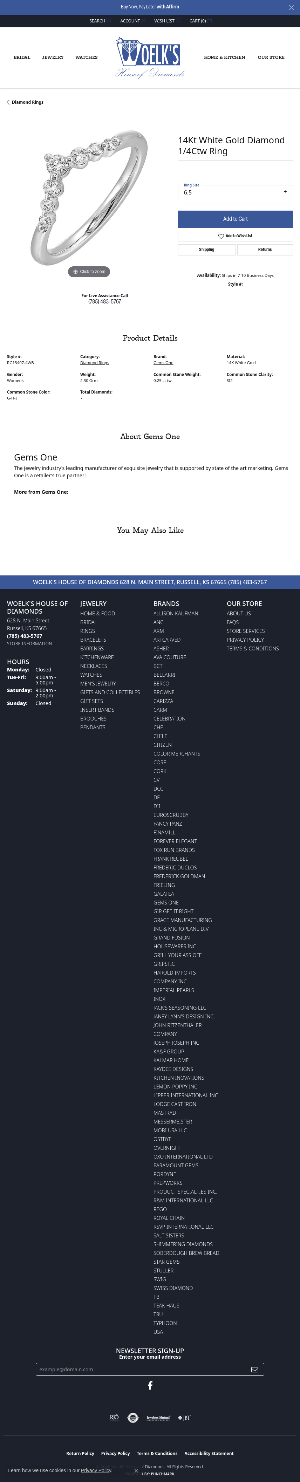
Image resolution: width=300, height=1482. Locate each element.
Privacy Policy (245, 639)
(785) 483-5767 (104, 302)
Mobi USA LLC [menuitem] (170, 1130)
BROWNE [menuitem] (164, 692)
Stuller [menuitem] (163, 1270)
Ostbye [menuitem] (162, 1139)
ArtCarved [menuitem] (167, 639)
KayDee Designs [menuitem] (173, 1069)
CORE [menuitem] (160, 762)
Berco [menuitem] (161, 683)
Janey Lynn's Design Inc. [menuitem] (184, 1016)
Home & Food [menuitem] (97, 613)
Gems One (163, 362)
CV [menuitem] (156, 780)
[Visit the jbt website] (184, 1418)
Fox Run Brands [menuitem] (174, 850)
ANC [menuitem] (158, 622)
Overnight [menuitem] (167, 1148)
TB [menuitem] (156, 1296)
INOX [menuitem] (159, 999)
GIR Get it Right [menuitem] (173, 911)
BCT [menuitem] (158, 666)
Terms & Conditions (253, 648)
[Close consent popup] (136, 1471)
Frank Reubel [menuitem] (171, 858)
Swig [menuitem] (160, 1279)
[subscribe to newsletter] (255, 1369)
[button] (100, 21)
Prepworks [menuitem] (168, 1183)
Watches (86, 57)
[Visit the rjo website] (114, 1418)
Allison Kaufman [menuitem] (176, 613)
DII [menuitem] (157, 806)
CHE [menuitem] (158, 727)
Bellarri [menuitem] (164, 674)
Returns (265, 250)
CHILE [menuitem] (160, 736)
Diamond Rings (27, 102)
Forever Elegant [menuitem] (175, 841)
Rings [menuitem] (87, 631)
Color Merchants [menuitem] (177, 753)
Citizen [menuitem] (163, 745)
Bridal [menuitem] (88, 622)
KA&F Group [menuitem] (169, 1051)
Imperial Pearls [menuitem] (174, 990)
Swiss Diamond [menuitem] (173, 1288)
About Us (239, 613)
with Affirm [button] (168, 7)
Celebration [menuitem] (169, 718)
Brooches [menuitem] (93, 718)
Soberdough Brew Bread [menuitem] (186, 1253)
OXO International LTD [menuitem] (183, 1156)
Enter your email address (150, 1356)
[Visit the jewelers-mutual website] (158, 1418)
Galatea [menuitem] (164, 893)
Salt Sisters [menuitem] (169, 1235)
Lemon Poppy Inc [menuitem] (175, 1086)
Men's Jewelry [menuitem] (98, 683)
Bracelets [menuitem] (93, 639)
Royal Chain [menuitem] (169, 1218)
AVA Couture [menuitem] (170, 657)
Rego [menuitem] (160, 1209)
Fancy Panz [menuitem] (168, 823)
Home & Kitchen (224, 57)
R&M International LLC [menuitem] (183, 1200)
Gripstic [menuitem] (164, 964)
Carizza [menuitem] (163, 701)
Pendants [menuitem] (92, 727)
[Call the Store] (24, 636)
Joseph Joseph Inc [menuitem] (176, 1042)
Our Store (271, 57)
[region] (89, 198)
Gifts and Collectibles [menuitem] (110, 692)
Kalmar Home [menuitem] (171, 1060)
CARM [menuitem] (160, 709)
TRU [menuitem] (158, 1314)
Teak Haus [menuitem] (166, 1305)
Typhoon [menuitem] (165, 1323)
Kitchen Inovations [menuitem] (179, 1077)
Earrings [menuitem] (92, 648)
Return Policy (80, 1453)
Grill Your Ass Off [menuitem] (178, 955)
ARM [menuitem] (159, 631)
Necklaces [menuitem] (93, 666)
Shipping (206, 250)
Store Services (246, 631)
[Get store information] (29, 644)
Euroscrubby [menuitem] (171, 815)
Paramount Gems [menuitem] (176, 1165)
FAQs (233, 622)
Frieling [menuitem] (164, 885)
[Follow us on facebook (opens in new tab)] (150, 1385)
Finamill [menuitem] (165, 832)
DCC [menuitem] (158, 788)
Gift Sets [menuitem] (91, 701)
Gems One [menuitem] (166, 902)
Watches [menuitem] (91, 674)
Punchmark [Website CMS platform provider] (163, 1473)
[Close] (291, 7)
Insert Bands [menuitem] (97, 709)
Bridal (22, 57)
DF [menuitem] (157, 797)
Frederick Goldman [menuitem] (179, 876)
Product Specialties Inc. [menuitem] (185, 1191)
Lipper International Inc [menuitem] (186, 1095)
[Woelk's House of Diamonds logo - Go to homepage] (150, 58)
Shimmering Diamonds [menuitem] (183, 1244)
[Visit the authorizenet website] (133, 1418)
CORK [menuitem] (160, 771)
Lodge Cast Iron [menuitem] (175, 1104)
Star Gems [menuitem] (166, 1261)
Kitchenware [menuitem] (97, 657)
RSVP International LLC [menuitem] (184, 1226)
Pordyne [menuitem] (165, 1174)
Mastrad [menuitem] (165, 1112)
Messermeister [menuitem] (173, 1121)
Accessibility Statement (208, 1453)
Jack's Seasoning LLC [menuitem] (180, 1007)
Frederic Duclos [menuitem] (175, 867)
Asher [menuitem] (161, 648)
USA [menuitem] (158, 1332)
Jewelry (53, 57)
